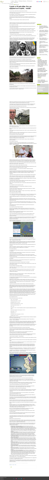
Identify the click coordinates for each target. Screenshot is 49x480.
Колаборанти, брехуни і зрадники (41, 89)
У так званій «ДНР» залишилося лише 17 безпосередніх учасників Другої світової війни (42, 70)
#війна (15, 464)
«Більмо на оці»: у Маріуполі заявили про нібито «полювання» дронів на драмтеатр (43, 35)
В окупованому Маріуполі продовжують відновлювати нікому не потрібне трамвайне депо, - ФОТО (43, 27)
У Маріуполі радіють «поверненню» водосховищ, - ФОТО (43, 42)
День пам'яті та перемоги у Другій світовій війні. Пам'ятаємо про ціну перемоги (43, 75)
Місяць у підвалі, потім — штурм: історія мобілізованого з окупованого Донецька (43, 39)
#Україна (13, 464)
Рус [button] (44, 1)
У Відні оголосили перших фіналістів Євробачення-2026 (43, 55)
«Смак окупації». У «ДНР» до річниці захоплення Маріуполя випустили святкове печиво (43, 31)
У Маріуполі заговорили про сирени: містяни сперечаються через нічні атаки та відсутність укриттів (44, 46)
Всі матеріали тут (43, 93)
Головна (1, 3)
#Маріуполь (10, 464)
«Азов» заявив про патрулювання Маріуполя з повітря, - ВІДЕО (43, 81)
